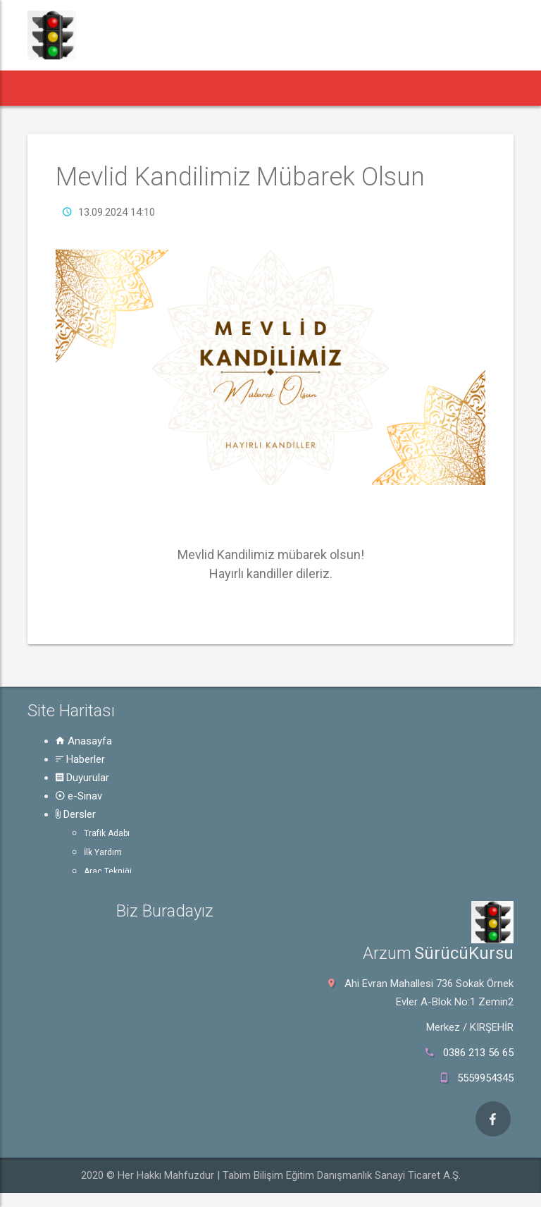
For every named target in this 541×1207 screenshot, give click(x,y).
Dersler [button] (289, 88)
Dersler (76, 814)
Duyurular (82, 777)
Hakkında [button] (415, 88)
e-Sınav (79, 796)
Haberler (80, 759)
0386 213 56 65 (478, 1052)
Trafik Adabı (107, 833)
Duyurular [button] (171, 88)
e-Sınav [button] (233, 88)
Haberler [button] (102, 88)
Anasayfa (84, 741)
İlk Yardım (103, 852)
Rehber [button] (350, 88)
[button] (48, 88)
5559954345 (485, 1078)
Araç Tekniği (108, 871)
